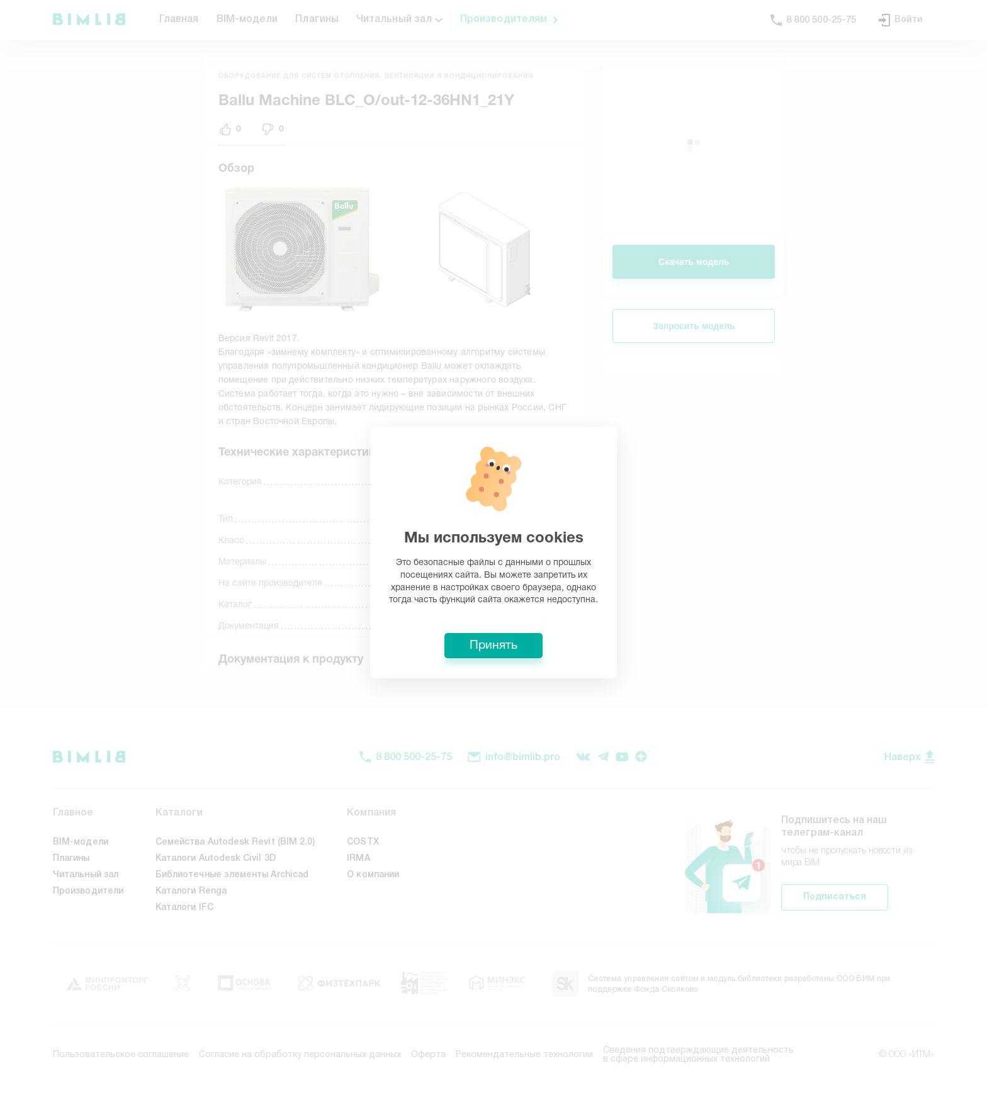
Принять (493, 645)
